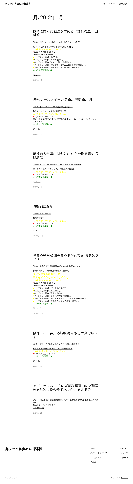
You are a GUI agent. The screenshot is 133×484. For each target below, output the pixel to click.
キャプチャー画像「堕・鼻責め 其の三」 (51, 288)
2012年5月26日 (38, 314)
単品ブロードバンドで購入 (44, 405)
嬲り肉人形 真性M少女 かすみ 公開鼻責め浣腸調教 (65, 155)
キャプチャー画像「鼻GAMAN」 (47, 57)
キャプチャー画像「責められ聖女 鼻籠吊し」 (53, 62)
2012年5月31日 (37, 80)
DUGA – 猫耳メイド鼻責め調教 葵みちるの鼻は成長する (56, 344)
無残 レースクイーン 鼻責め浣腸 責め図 (62, 99)
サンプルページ (109, 3)
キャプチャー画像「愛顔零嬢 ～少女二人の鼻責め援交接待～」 (60, 65)
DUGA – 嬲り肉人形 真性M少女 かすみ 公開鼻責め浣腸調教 (57, 164)
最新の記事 (123, 3)
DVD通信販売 (38, 407)
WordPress (124, 478)
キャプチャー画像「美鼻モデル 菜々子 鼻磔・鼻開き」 (56, 67)
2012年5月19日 (38, 366)
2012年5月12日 (37, 413)
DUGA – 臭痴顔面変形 (42, 213)
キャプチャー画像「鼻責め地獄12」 (49, 59)
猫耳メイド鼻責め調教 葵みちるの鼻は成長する (65, 335)
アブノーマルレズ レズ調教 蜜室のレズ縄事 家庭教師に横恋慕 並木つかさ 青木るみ (66, 387)
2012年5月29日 (38, 236)
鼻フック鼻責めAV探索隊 (18, 3)
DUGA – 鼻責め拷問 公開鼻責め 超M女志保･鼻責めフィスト (57, 266)
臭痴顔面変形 (43, 206)
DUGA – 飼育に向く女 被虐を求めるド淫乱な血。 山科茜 (56, 42)
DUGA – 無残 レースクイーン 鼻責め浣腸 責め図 (53, 106)
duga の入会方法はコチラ (44, 52)
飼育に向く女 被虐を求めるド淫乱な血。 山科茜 (65, 33)
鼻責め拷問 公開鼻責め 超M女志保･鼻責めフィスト (66, 257)
